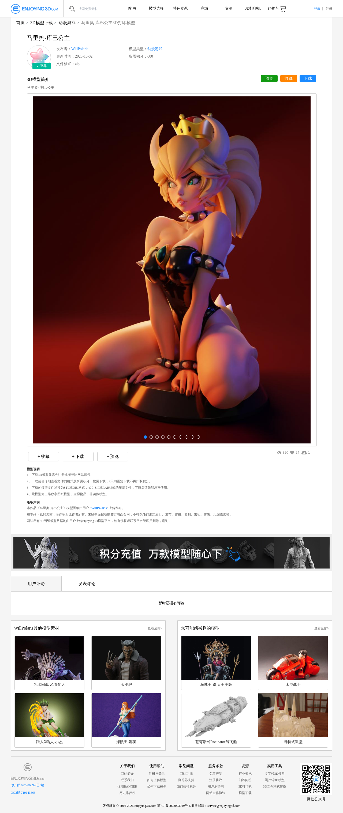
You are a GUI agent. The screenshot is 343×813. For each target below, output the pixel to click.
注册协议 (215, 780)
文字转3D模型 (275, 774)
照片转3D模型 (275, 780)
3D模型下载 (41, 22)
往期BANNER (127, 786)
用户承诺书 (216, 786)
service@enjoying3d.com (223, 806)
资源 (228, 8)
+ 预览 (113, 456)
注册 (329, 8)
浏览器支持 (186, 780)
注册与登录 (157, 774)
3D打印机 (252, 8)
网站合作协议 (215, 793)
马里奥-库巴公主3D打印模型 (108, 22)
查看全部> (155, 628)
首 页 (132, 8)
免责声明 (215, 774)
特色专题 (180, 8)
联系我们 (127, 780)
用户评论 (36, 583)
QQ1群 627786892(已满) (27, 785)
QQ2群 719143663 (23, 793)
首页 (20, 22)
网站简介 (127, 774)
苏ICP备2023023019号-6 (174, 806)
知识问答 (245, 780)
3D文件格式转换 (274, 786)
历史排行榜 (127, 793)
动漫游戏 (67, 22)
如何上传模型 (156, 780)
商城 (204, 8)
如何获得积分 (186, 786)
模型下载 (245, 793)
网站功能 (186, 774)
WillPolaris (79, 49)
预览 (269, 78)
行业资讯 (245, 774)
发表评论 (86, 583)
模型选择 (156, 8)
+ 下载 (78, 456)
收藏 (289, 78)
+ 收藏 (44, 456)
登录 (317, 8)
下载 (308, 78)
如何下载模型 (156, 786)
